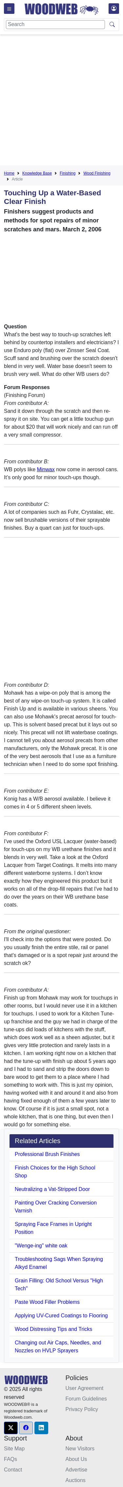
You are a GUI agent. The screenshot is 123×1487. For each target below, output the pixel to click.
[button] (11, 1428)
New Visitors (80, 1448)
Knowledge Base (37, 173)
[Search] (55, 24)
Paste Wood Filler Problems (47, 1302)
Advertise (77, 1469)
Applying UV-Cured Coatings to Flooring (61, 1315)
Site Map (14, 1448)
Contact (13, 1469)
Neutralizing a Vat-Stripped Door (52, 1189)
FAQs (10, 1459)
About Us (76, 1459)
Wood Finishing (97, 173)
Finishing (67, 173)
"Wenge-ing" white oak (41, 1245)
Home (9, 173)
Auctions (76, 1480)
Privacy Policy (82, 1409)
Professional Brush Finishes (47, 1154)
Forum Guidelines (86, 1399)
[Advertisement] (61, 101)
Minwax (45, 469)
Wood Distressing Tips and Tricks (53, 1329)
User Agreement (85, 1388)
